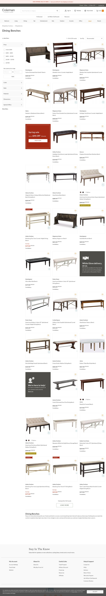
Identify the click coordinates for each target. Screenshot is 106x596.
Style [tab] (5, 88)
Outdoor (62, 21)
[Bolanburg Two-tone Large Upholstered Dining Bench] (38, 484)
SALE (90, 21)
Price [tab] (5, 44)
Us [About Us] (35, 564)
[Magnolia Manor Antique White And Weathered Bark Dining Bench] (38, 193)
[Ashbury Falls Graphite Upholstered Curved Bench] (65, 320)
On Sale (27, 243)
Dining (25, 21)
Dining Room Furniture (7, 26)
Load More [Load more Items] (64, 505)
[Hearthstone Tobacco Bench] (92, 320)
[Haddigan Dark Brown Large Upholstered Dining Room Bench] (65, 152)
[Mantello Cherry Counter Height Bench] (65, 70)
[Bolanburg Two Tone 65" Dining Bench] (65, 484)
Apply (13, 76)
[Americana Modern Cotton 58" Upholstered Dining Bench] (65, 279)
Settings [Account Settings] (13, 564)
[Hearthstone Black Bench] (65, 193)
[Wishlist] (11, 570)
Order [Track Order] (12, 567)
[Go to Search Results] (57, 10)
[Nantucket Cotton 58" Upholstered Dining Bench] (92, 441)
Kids (53, 21)
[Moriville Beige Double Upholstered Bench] (38, 361)
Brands (99, 21)
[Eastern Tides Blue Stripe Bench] (92, 361)
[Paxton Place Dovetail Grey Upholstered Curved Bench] (65, 111)
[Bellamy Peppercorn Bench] (65, 236)
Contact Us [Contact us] (101, 5)
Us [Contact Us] (86, 564)
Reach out (30, 391)
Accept (95, 591)
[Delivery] (86, 570)
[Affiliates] (61, 575)
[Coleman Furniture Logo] (8, 12)
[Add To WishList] (48, 44)
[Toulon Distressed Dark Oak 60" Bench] (38, 70)
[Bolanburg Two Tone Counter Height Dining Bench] (38, 236)
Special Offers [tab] (7, 104)
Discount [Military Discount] (63, 567)
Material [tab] (6, 93)
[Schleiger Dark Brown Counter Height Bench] (92, 111)
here (14, 593)
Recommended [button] (90, 38)
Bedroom (6, 21)
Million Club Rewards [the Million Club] (53, 16)
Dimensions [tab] (7, 99)
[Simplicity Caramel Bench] (92, 402)
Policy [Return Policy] (87, 572)
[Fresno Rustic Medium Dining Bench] (65, 361)
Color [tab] (5, 82)
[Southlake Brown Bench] (92, 236)
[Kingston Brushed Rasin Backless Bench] (92, 152)
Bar (34, 21)
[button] (68, 11)
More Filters (5, 108)
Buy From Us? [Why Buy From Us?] (38, 567)
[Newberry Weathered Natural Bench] (38, 111)
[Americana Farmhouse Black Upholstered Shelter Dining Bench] (38, 443)
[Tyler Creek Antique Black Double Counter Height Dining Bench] (92, 484)
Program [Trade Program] (63, 564)
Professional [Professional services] (39, 16)
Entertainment (43, 21)
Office (80, 21)
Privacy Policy (75, 591)
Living (16, 21)
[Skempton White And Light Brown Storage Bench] (65, 441)
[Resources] (61, 572)
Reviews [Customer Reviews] (88, 581)
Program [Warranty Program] (88, 575)
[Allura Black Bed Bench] (38, 279)
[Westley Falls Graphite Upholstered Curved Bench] (92, 70)
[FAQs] (85, 567)
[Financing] (61, 570)
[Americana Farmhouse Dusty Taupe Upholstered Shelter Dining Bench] (92, 195)
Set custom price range (9, 68)
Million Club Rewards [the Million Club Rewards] (90, 578)
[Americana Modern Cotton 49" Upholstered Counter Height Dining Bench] (38, 320)
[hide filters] (6, 38)
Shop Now (38, 140)
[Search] (40, 11)
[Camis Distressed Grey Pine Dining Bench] (65, 400)
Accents (71, 21)
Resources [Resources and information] (67, 16)
